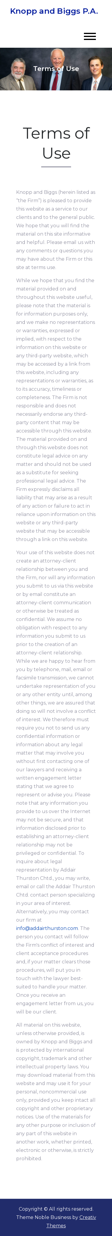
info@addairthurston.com (47, 928)
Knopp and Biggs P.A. (54, 11)
